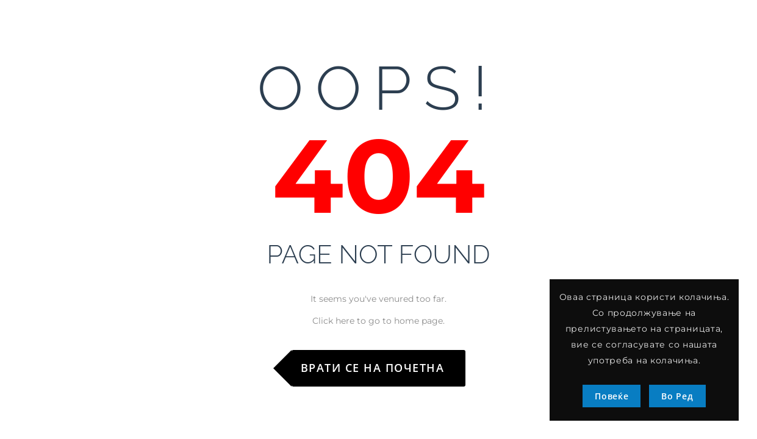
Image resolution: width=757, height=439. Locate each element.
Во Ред (677, 396)
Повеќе (611, 396)
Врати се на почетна (373, 367)
